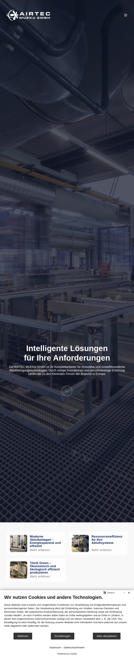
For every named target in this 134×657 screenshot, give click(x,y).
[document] (67, 613)
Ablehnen (22, 636)
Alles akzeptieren (107, 636)
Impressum (55, 647)
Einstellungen (62, 636)
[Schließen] (129, 592)
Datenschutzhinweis (74, 647)
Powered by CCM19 (67, 654)
